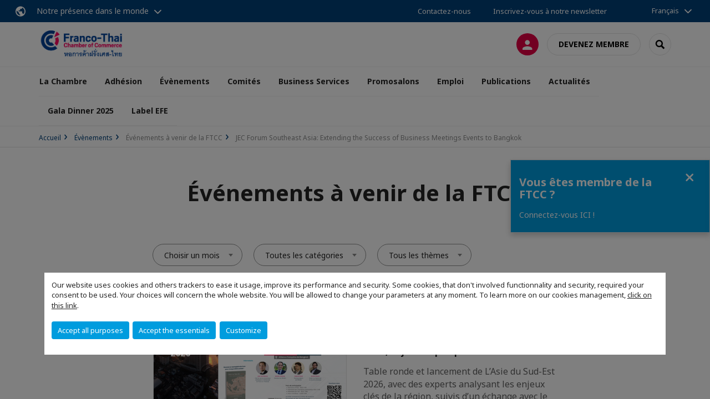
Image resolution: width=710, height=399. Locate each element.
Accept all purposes (90, 330)
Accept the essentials (174, 330)
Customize (243, 330)
